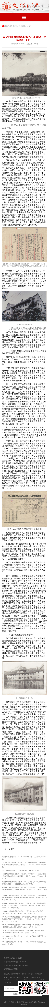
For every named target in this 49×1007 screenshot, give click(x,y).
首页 (15, 26)
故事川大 (23, 26)
